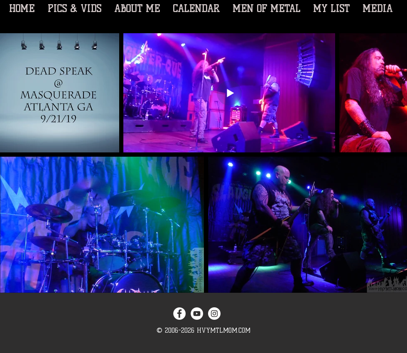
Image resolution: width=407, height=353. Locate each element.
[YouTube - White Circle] (197, 313)
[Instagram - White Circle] (214, 313)
